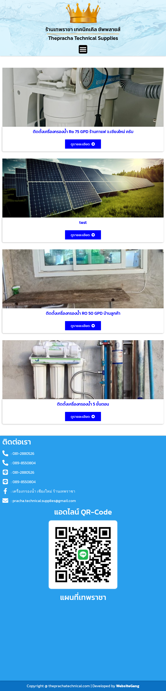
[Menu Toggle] (83, 49)
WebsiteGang (127, 686)
